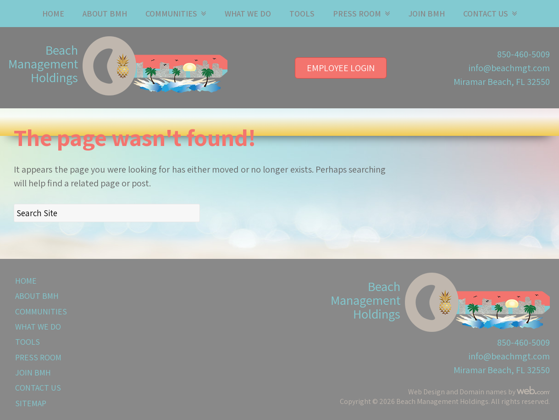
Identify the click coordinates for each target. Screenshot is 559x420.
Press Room (357, 13)
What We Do (248, 13)
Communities (171, 13)
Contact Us (485, 13)
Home (53, 13)
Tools (302, 13)
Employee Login (341, 68)
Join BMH (427, 13)
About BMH (105, 13)
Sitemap (30, 403)
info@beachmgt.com (509, 68)
